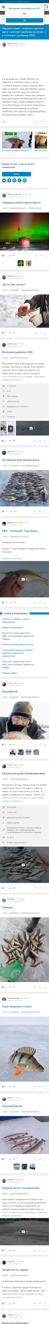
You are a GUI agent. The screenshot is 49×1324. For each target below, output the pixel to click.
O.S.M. (9, 683)
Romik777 (11, 276)
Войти (16, 174)
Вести (5, 358)
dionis (9, 1098)
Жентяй (10, 452)
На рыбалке (14, 290)
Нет (24, 14)
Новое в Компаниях (16, 613)
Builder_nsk (12, 344)
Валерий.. (11, 899)
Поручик (10, 1261)
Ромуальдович (13, 998)
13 (6, 602)
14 (6, 511)
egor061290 (12, 44)
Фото (5, 208)
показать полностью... (12, 380)
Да (24, 20)
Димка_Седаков (14, 194)
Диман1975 (12, 523)
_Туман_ (10, 1315)
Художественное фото (18, 208)
